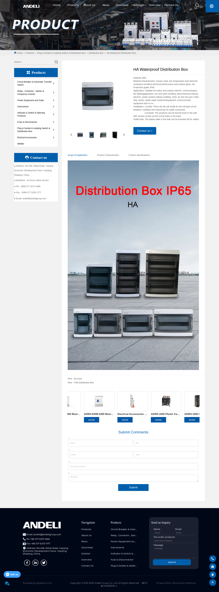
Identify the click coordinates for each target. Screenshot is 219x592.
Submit (133, 487)
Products (73, 5)
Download (122, 5)
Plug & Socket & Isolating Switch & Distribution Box (61, 53)
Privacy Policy (163, 583)
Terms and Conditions (184, 583)
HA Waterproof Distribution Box (121, 53)
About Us (89, 5)
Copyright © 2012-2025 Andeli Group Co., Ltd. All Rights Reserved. (104, 583)
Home (57, 5)
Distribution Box (96, 53)
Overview (155, 5)
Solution (138, 5)
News (105, 5)
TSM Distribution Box (84, 382)
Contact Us (171, 5)
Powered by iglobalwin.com (37, 583)
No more (78, 378)
